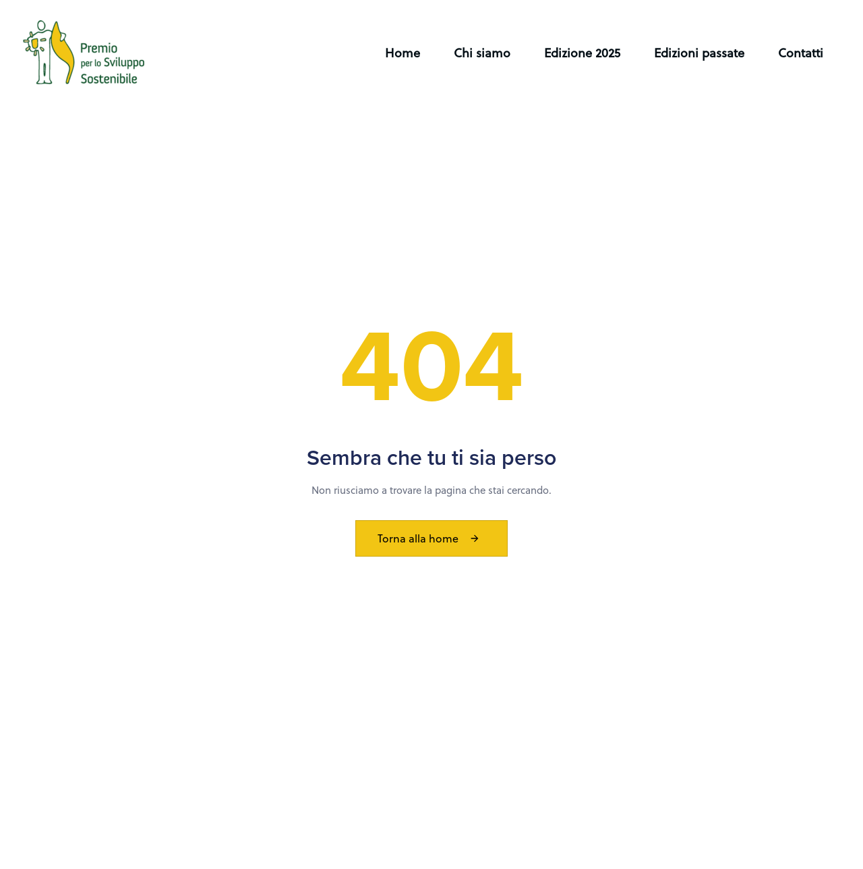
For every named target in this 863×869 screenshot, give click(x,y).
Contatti (800, 52)
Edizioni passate (699, 52)
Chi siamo (482, 52)
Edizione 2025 (582, 52)
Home (402, 52)
